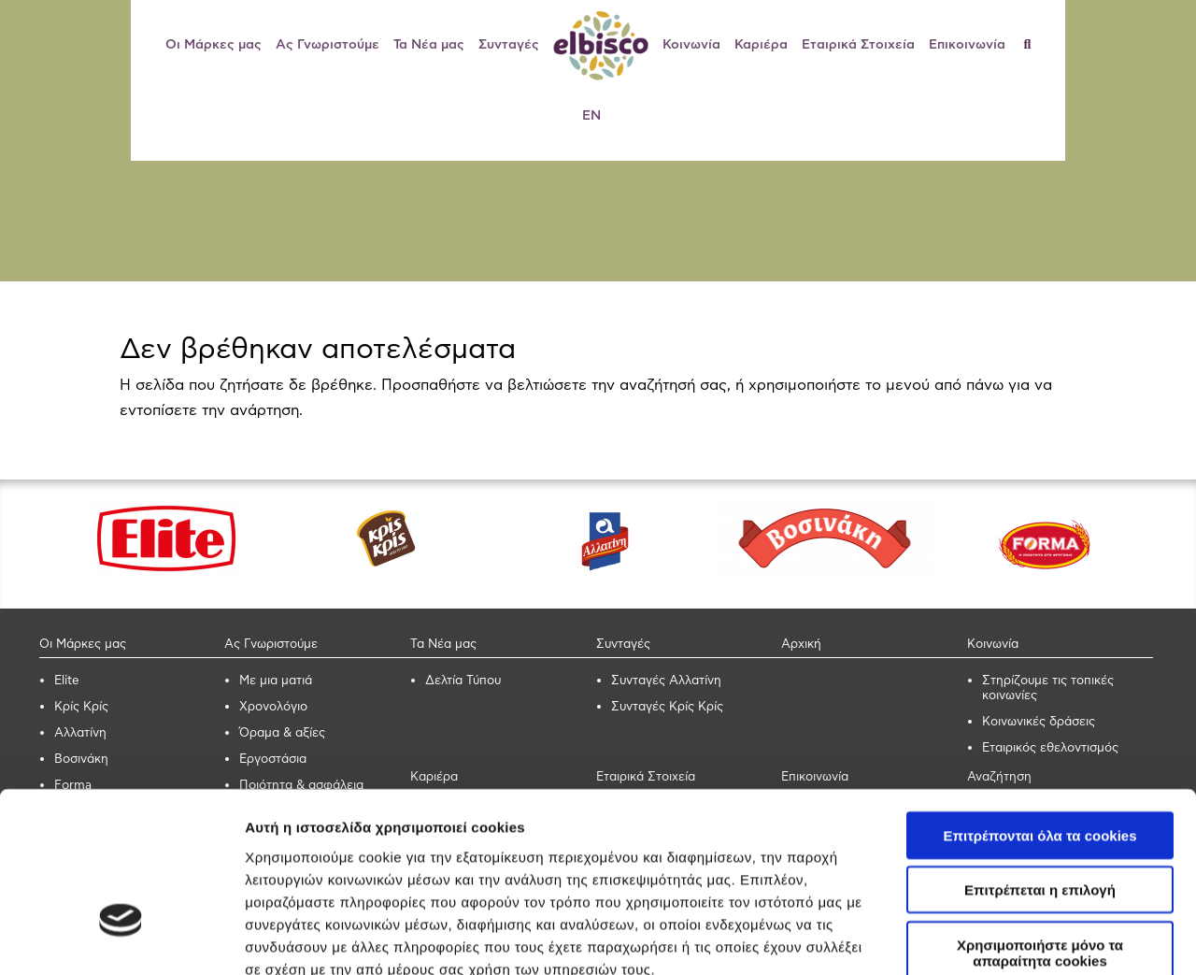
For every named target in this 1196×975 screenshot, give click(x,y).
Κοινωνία (691, 44)
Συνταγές (508, 44)
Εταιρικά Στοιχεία (858, 44)
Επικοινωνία (967, 44)
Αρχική (801, 644)
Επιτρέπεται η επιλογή (1040, 756)
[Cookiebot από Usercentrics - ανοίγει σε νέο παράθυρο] (121, 939)
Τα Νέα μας (428, 44)
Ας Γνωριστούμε (327, 44)
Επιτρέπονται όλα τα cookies (1039, 701)
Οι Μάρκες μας (213, 44)
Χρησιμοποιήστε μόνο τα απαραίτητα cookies (1040, 818)
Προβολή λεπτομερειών (325, 938)
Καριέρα (761, 44)
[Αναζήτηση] (1034, 44)
